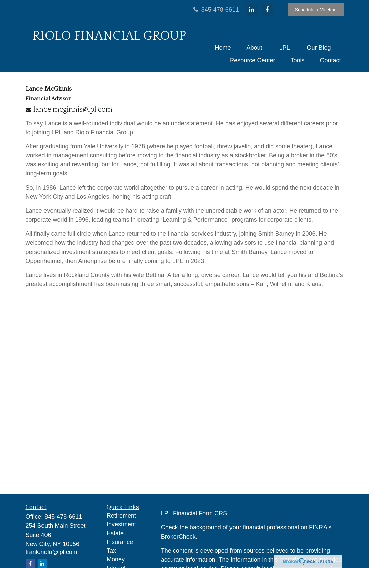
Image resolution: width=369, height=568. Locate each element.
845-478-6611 (215, 9)
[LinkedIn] (252, 10)
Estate (115, 533)
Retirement (121, 515)
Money (116, 559)
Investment (121, 524)
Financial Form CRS (200, 513)
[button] (223, 47)
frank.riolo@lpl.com (51, 552)
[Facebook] (267, 10)
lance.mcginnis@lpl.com (72, 109)
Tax (111, 550)
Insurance (120, 542)
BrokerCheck (178, 536)
